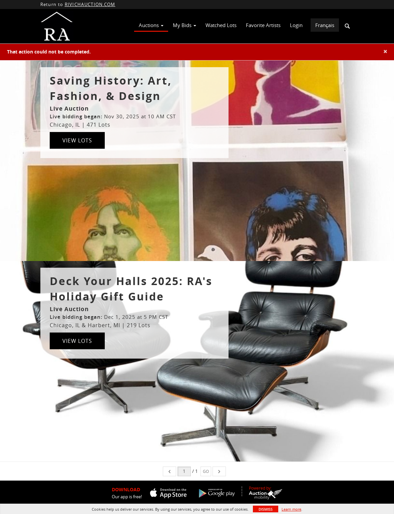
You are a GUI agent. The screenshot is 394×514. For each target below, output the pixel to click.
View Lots (77, 140)
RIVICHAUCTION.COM (90, 4)
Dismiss (266, 509)
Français (324, 25)
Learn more (291, 509)
